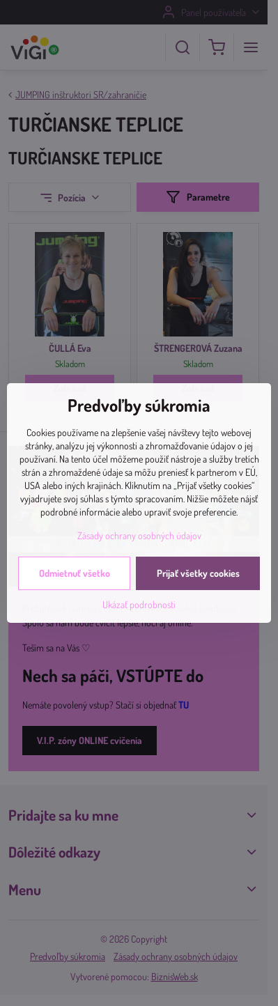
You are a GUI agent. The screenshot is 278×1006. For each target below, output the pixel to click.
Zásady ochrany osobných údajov (139, 535)
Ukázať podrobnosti (139, 604)
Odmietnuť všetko (74, 573)
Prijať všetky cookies (198, 573)
